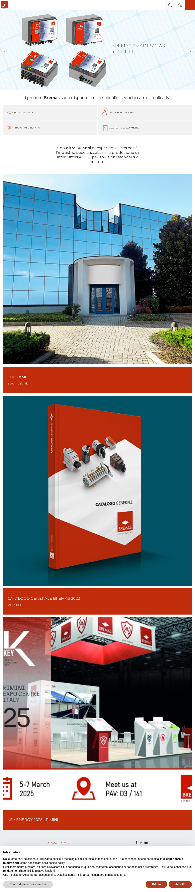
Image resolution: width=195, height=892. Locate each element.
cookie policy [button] (57, 862)
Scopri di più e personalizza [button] (28, 884)
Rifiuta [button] (156, 884)
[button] (191, 50)
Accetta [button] (180, 884)
